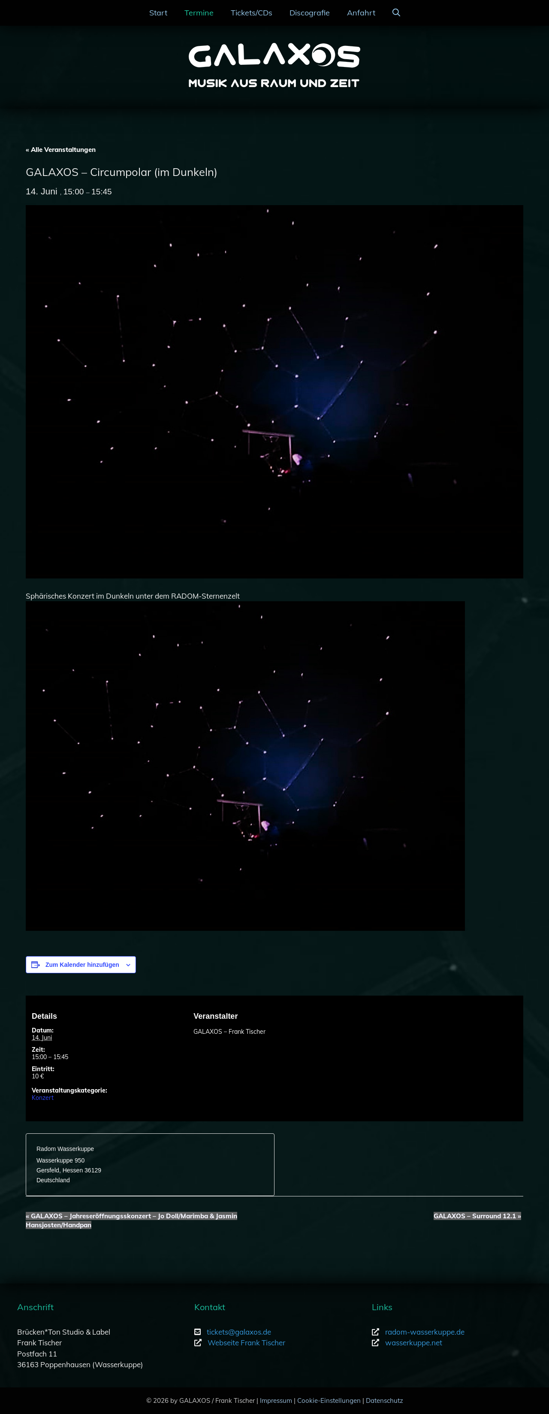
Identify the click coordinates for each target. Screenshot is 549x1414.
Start (158, 13)
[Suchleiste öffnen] (396, 13)
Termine (199, 13)
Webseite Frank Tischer (246, 1342)
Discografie (310, 13)
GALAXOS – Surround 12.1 (477, 1216)
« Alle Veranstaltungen (61, 149)
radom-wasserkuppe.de (425, 1331)
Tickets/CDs (251, 13)
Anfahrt (361, 13)
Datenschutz (384, 1400)
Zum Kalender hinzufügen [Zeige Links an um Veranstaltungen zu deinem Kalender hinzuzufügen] (82, 964)
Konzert (43, 1098)
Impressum (276, 1400)
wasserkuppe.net (413, 1342)
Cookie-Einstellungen (329, 1400)
